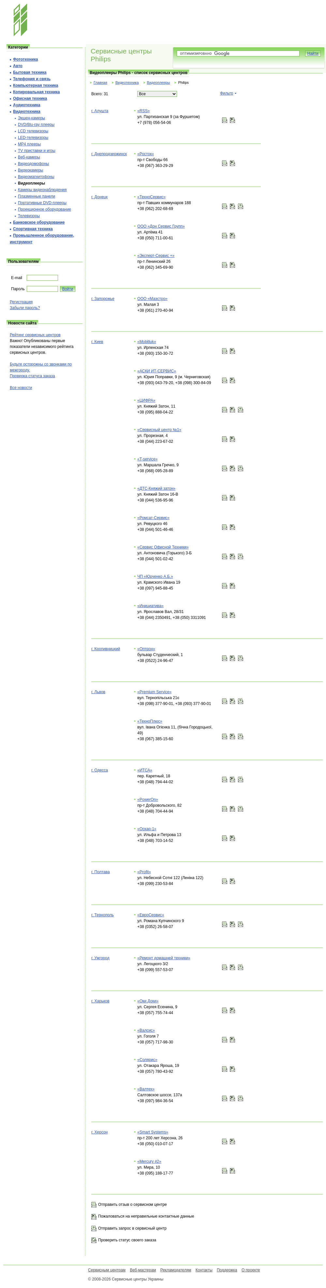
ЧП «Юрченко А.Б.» (155, 576)
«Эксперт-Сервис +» (155, 255)
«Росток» (145, 154)
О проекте (251, 1270)
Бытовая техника (30, 72)
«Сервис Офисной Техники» (162, 547)
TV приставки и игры (36, 150)
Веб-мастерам (143, 1270)
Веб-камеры (29, 157)
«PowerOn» (147, 799)
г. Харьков (100, 1001)
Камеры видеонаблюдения (42, 189)
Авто (17, 66)
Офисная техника (30, 98)
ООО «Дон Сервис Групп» (161, 226)
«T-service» (147, 459)
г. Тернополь (102, 915)
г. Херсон (99, 1132)
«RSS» (143, 111)
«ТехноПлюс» (149, 721)
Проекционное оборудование (44, 209)
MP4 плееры (29, 144)
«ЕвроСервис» (150, 915)
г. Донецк (99, 197)
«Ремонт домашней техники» (163, 958)
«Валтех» (146, 1089)
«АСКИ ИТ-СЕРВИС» (156, 371)
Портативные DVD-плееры (42, 203)
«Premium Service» (154, 692)
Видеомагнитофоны (36, 176)
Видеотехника (127, 82)
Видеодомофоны (33, 163)
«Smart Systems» (152, 1132)
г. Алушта (99, 111)
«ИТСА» (144, 770)
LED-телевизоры (33, 137)
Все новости (21, 387)
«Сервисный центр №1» (159, 429)
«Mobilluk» (146, 341)
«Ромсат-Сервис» (153, 518)
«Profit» (144, 872)
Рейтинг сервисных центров (35, 335)
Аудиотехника (26, 105)
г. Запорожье (102, 298)
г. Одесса (99, 770)
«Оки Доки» (147, 1001)
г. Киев (97, 341)
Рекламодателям (175, 1270)
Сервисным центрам (107, 1270)
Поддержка (227, 1270)
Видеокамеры (30, 170)
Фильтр (226, 93)
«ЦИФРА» (146, 400)
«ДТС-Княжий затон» (156, 488)
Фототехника (25, 59)
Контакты (204, 1270)
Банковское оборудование (39, 222)
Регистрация (21, 302)
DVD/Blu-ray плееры (36, 124)
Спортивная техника (33, 229)
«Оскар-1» (146, 829)
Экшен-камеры (31, 118)
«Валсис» (146, 1030)
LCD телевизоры (33, 131)
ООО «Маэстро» (152, 298)
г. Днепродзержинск (109, 154)
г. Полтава (100, 872)
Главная (100, 82)
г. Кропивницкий (105, 649)
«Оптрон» (146, 649)
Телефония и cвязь (32, 79)
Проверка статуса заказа (32, 376)
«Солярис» (147, 1059)
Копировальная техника (36, 92)
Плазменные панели (36, 196)
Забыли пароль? (25, 308)
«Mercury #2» (149, 1161)
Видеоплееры (158, 82)
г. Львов (98, 692)
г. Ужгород (100, 958)
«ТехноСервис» (151, 197)
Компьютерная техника (35, 85)
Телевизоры (29, 216)
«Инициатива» (150, 606)
